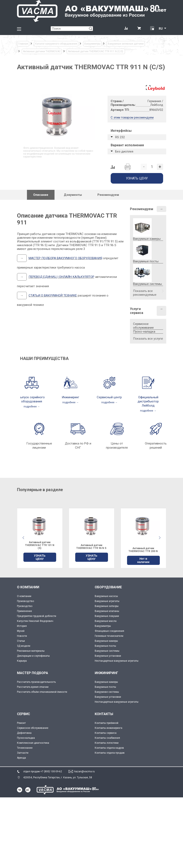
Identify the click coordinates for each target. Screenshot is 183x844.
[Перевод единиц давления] (152, 28)
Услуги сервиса (136, 311)
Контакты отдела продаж (110, 752)
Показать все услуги (148, 338)
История (22, 626)
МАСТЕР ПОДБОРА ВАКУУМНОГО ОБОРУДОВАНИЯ (65, 258)
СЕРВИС (23, 714)
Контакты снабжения (107, 737)
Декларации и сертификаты (33, 655)
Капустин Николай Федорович (35, 621)
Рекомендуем (141, 209)
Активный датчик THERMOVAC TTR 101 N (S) (39, 545)
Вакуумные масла (105, 621)
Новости (22, 636)
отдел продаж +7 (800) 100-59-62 (42, 771)
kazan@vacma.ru (84, 771)
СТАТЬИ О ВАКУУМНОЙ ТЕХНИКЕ (53, 295)
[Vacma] (91, 11)
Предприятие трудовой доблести (36, 616)
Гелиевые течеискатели (109, 636)
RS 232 (120, 137)
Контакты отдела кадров (109, 747)
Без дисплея (124, 151)
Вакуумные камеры (106, 640)
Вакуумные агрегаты (107, 601)
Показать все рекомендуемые (144, 293)
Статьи (21, 640)
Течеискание (25, 747)
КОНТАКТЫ (104, 714)
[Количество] (152, 167)
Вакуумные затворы (107, 606)
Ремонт (21, 723)
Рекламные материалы (31, 650)
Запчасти (22, 752)
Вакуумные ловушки (107, 616)
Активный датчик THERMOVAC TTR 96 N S (91, 547)
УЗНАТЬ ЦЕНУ (40, 557)
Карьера (22, 660)
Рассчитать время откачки (32, 686)
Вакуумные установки (108, 655)
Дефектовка (24, 732)
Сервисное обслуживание (143, 325)
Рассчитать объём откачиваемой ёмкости (42, 691)
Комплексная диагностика (33, 742)
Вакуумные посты (105, 645)
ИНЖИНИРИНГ (106, 673)
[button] (159, 537)
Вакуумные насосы (106, 596)
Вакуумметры (103, 626)
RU (161, 28)
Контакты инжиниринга (108, 728)
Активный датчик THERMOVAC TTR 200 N (143, 550)
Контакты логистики (107, 742)
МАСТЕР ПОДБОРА (32, 673)
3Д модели (23, 645)
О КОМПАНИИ (28, 587)
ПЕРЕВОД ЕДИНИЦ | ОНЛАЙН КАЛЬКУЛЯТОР (61, 277)
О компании (24, 596)
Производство (25, 601)
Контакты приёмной (106, 723)
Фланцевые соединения (109, 631)
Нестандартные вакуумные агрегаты (116, 660)
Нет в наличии (143, 560)
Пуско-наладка (144, 331)
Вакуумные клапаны (107, 611)
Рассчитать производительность (36, 682)
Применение (24, 611)
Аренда (21, 757)
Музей (20, 631)
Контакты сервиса (105, 732)
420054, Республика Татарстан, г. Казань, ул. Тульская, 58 (57, 777)
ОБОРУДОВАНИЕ (108, 587)
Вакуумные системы (107, 650)
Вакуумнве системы (107, 691)
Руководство (24, 606)
